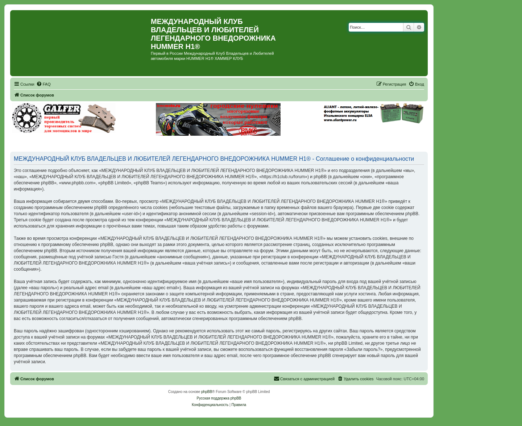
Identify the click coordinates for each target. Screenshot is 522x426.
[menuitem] (43, 84)
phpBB (206, 392)
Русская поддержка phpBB (218, 398)
